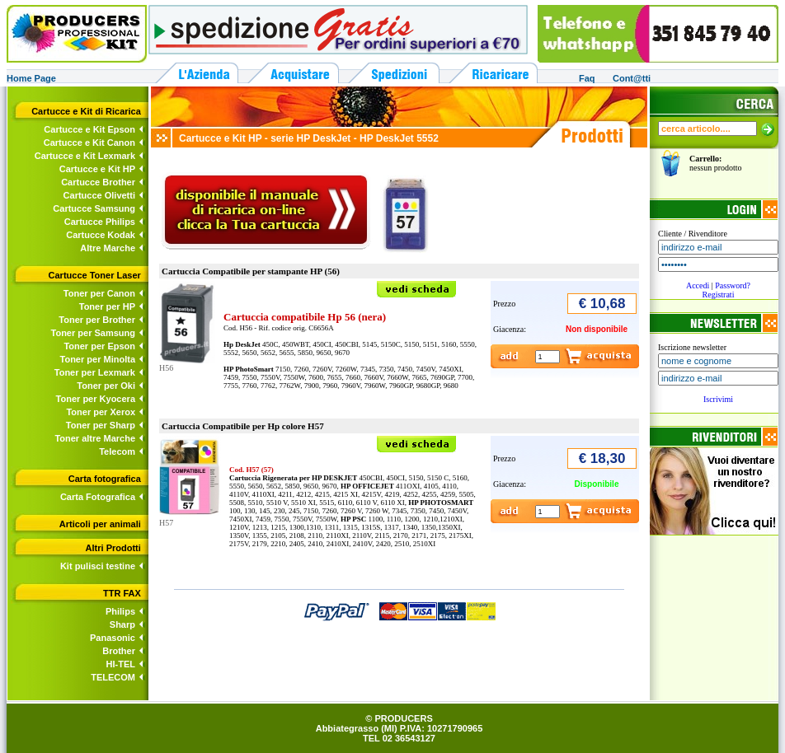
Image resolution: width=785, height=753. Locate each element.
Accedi (697, 285)
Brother (118, 651)
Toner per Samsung (93, 333)
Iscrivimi (718, 399)
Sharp (122, 624)
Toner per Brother (97, 320)
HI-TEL (120, 664)
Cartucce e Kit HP (97, 169)
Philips (120, 611)
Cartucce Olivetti (99, 195)
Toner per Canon (99, 293)
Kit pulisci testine (97, 566)
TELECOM (113, 677)
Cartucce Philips (99, 222)
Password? (732, 285)
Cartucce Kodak (100, 235)
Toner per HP (107, 306)
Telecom (117, 451)
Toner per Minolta (97, 359)
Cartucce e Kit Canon (89, 142)
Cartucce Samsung (94, 208)
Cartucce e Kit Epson (89, 129)
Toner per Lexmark (94, 372)
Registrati (719, 294)
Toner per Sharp (100, 425)
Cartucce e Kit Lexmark (85, 156)
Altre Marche (107, 248)
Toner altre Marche (94, 438)
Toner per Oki (106, 386)
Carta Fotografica (97, 497)
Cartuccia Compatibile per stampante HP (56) (251, 271)
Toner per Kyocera (95, 399)
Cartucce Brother (98, 182)
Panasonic (112, 638)
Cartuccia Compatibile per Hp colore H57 (243, 426)
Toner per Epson (99, 346)
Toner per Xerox (100, 412)
